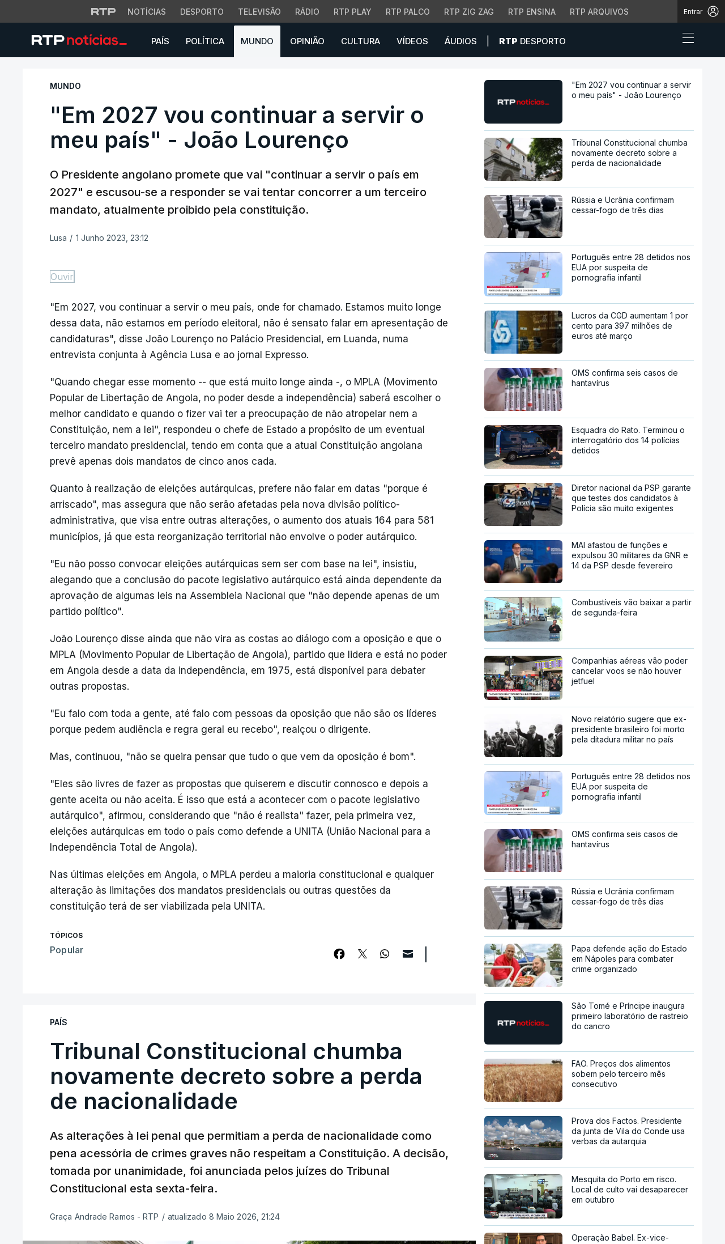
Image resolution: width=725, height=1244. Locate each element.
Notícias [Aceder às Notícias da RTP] (146, 11)
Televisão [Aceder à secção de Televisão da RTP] (259, 11)
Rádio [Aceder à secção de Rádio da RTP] (307, 11)
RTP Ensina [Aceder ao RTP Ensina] (532, 11)
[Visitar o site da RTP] (103, 11)
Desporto (532, 41)
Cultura (360, 41)
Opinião (307, 41)
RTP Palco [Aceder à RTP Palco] (408, 11)
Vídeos (412, 41)
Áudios (461, 41)
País (160, 41)
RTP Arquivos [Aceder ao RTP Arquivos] (599, 11)
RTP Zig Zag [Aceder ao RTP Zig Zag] (469, 11)
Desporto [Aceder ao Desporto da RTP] (202, 11)
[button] (667, 40)
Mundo (257, 41)
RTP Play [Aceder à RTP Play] (353, 11)
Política (205, 41)
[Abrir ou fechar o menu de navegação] (685, 40)
